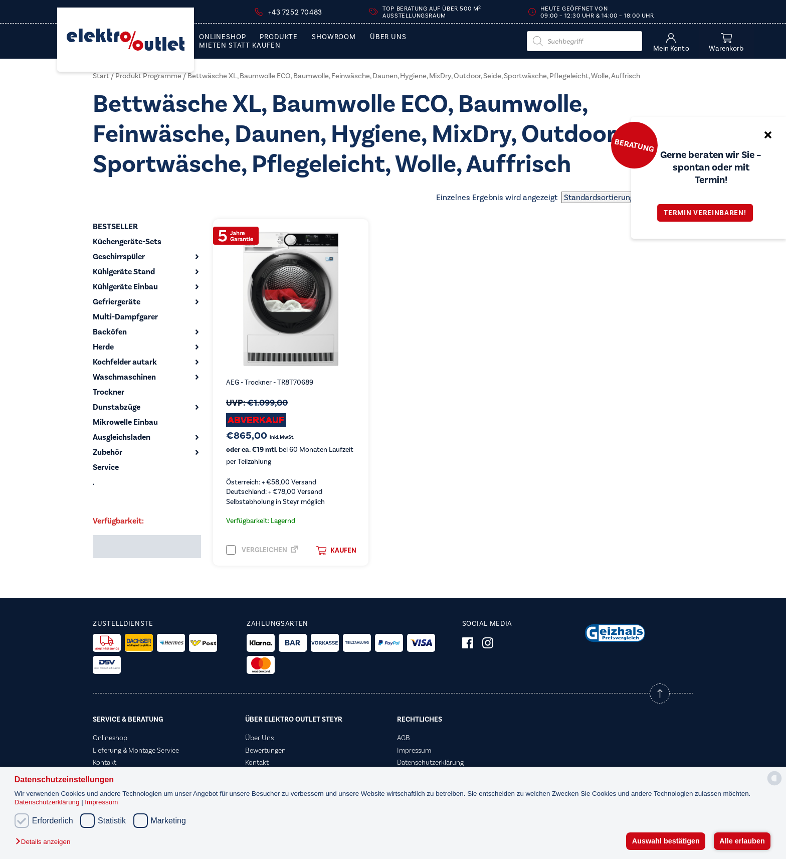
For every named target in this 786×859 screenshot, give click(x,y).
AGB (403, 738)
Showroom (334, 37)
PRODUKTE (279, 37)
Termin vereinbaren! (708, 213)
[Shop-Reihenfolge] (627, 197)
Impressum (101, 802)
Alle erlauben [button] (741, 841)
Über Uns (388, 37)
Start (101, 75)
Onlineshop (222, 37)
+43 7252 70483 (295, 12)
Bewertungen (265, 750)
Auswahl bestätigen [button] (666, 841)
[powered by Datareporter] (774, 784)
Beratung (634, 145)
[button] (45, 842)
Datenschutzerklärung (48, 802)
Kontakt (104, 762)
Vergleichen (256, 550)
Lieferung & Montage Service (136, 750)
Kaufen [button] (336, 550)
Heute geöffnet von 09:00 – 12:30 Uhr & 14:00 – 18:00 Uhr (597, 12)
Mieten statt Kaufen (240, 46)
